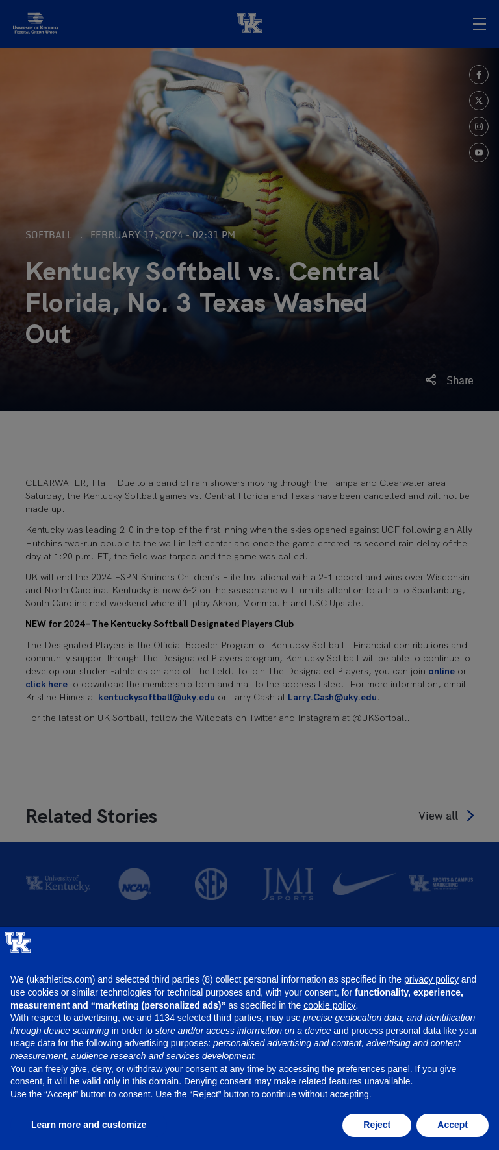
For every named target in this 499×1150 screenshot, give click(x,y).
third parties (237, 1017)
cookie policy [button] (329, 1005)
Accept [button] (452, 1124)
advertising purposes (166, 1043)
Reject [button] (376, 1124)
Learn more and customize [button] (88, 1124)
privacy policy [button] (431, 979)
